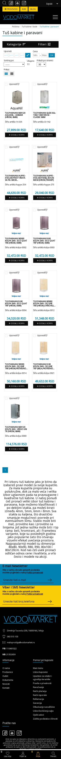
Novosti (6, 684)
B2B (24, 9)
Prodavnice (7, 672)
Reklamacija (38, 699)
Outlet (5, 676)
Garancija (37, 703)
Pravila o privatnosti (42, 683)
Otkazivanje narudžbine (44, 707)
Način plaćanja (40, 691)
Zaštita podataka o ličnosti (45, 718)
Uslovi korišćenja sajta (43, 710)
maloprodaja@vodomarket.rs (21, 642)
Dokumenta (7, 680)
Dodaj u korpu (16, 135)
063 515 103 (12, 636)
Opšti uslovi (38, 714)
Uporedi (13, 84)
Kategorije (16, 44)
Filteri (44, 44)
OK (51, 55)
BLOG (33, 9)
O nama (6, 668)
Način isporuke (40, 695)
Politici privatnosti (35, 572)
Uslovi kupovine (40, 672)
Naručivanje (38, 687)
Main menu (38, 668)
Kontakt (5, 687)
